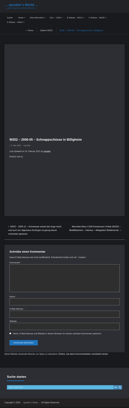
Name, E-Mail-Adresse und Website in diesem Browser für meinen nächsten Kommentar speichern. (57, 334)
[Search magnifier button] (120, 388)
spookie (27, 145)
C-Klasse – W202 (15, 22)
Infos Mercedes (37, 18)
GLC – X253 (55, 18)
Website (13, 322)
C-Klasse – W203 (96, 18)
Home (21, 18)
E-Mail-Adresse (17, 310)
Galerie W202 (46, 30)
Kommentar (15, 263)
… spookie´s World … (21, 5)
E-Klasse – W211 (75, 18)
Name (12, 297)
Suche (10, 18)
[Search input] (61, 388)
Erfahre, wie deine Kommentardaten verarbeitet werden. (84, 355)
